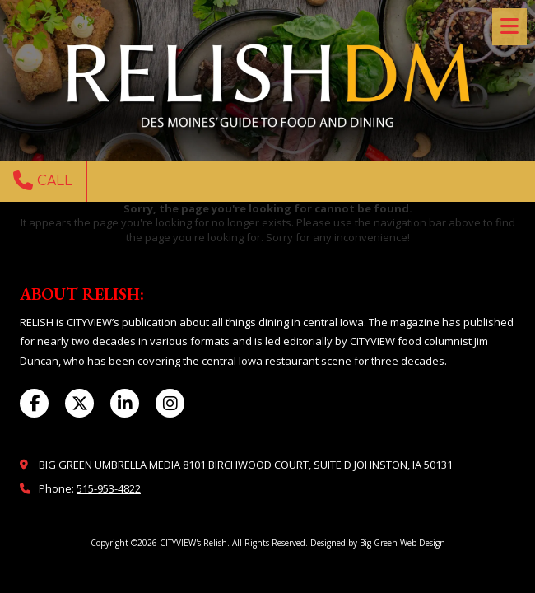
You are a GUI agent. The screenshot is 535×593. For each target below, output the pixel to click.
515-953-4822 (109, 488)
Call (42, 180)
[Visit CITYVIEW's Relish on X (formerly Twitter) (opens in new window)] (79, 403)
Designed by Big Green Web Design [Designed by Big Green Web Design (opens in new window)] (377, 543)
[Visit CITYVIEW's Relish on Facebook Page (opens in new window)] (34, 403)
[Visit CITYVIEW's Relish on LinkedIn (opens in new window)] (124, 403)
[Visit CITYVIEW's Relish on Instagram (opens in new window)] (170, 403)
